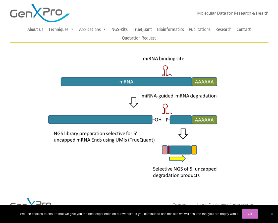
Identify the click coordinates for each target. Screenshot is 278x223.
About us (35, 29)
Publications (199, 29)
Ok (250, 213)
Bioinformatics (170, 29)
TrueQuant (142, 29)
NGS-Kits (120, 29)
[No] (271, 213)
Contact (244, 29)
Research (223, 29)
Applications (92, 29)
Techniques (61, 29)
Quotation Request (139, 38)
